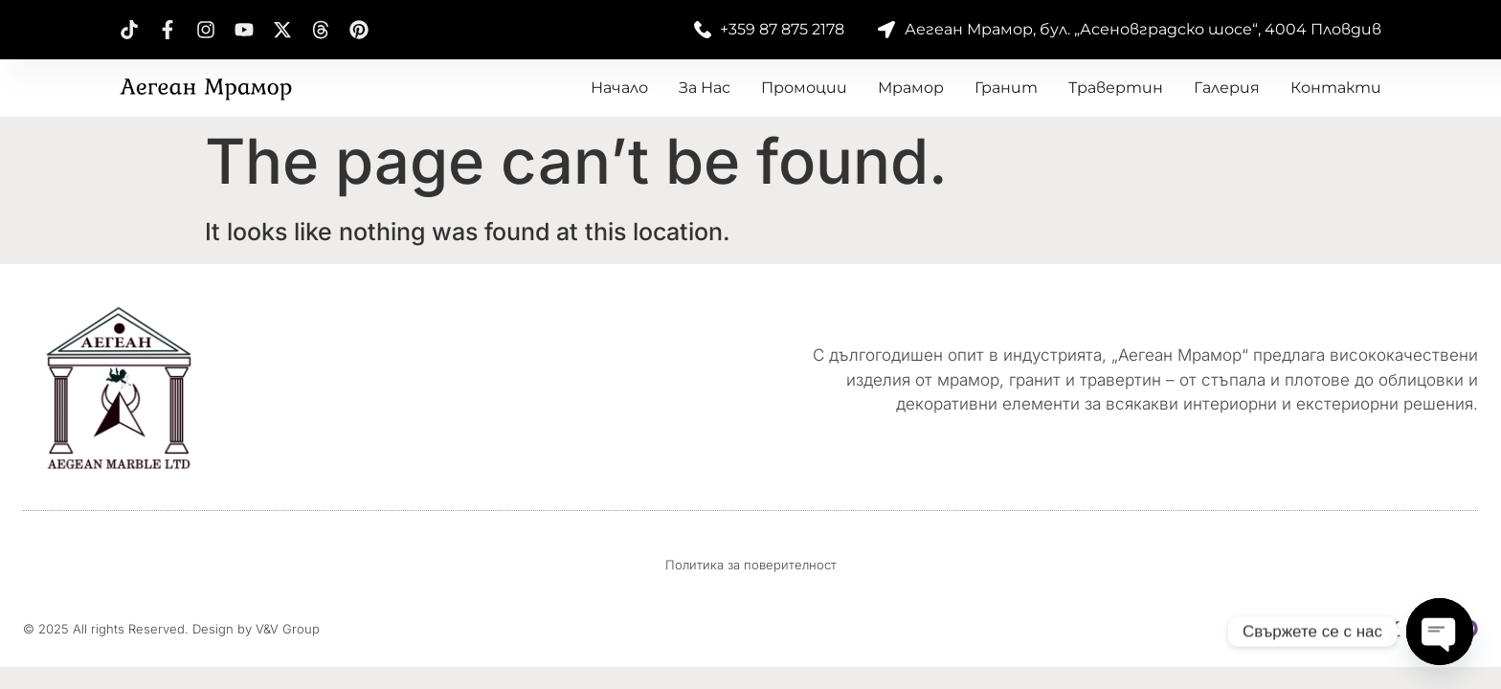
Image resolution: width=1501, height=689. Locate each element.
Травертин (1115, 87)
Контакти (1335, 87)
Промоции (804, 87)
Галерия (1227, 87)
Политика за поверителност (751, 564)
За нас (704, 87)
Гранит (1006, 87)
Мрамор (911, 87)
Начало (619, 87)
